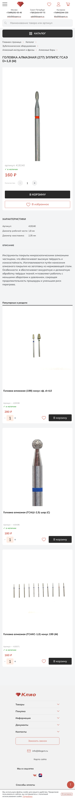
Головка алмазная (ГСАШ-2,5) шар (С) (26, 512)
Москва (14, 10)
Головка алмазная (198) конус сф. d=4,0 (27, 390)
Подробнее (28, 796)
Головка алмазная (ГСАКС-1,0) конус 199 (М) (30, 634)
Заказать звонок (37, 740)
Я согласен (67, 794)
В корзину (37, 194)
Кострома (61, 10)
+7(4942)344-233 (61, 12)
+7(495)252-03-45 (14, 12)
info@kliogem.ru (40, 751)
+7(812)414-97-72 (37, 12)
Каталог (37, 33)
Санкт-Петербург (37, 10)
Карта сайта (40, 759)
